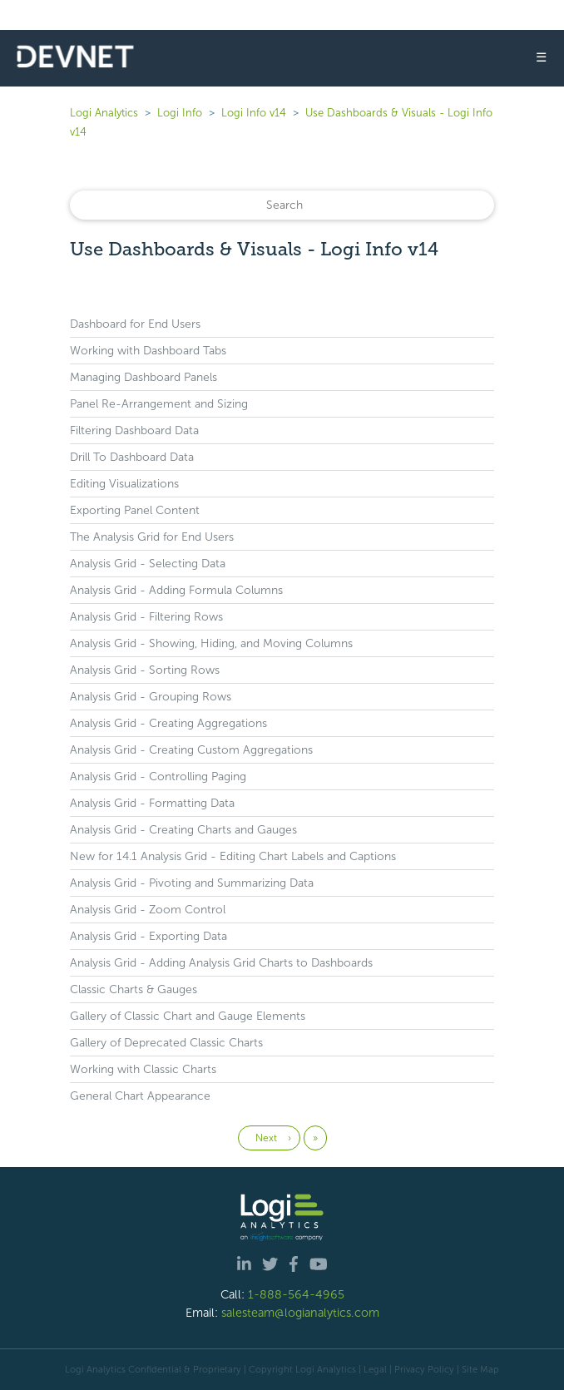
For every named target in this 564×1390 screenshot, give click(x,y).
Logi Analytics (104, 112)
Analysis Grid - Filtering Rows (146, 617)
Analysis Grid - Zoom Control (147, 910)
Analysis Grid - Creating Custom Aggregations (191, 750)
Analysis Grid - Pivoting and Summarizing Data (192, 883)
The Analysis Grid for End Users (152, 537)
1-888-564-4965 (296, 1294)
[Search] (282, 205)
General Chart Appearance (140, 1096)
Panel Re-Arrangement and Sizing (159, 404)
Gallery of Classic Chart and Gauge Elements (187, 1016)
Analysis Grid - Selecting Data (147, 563)
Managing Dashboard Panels (143, 377)
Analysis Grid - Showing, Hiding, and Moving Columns (211, 643)
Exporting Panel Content (135, 510)
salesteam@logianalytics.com (300, 1312)
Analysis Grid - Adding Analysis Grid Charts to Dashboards (221, 963)
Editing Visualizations (124, 484)
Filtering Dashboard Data (134, 430)
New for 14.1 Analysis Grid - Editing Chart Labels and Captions (233, 856)
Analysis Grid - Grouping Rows (150, 697)
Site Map (480, 1369)
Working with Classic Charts (143, 1069)
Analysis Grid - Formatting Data (152, 803)
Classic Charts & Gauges (133, 989)
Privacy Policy (424, 1369)
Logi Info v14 (253, 112)
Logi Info (179, 112)
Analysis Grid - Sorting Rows (145, 670)
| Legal (373, 1369)
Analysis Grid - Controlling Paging (158, 776)
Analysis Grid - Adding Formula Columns (176, 590)
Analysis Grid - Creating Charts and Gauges (183, 830)
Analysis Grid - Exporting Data (148, 936)
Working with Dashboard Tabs (148, 351)
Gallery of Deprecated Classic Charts (166, 1043)
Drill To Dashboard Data (132, 457)
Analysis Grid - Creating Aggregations (168, 723)
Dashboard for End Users (135, 324)
